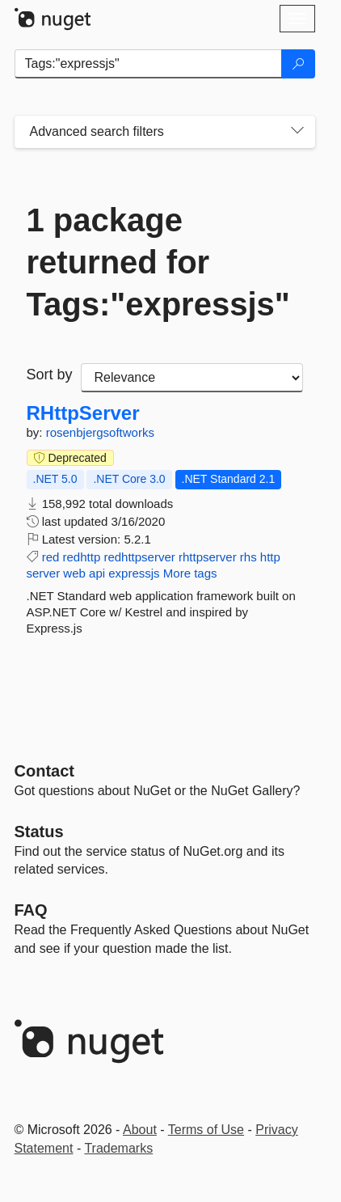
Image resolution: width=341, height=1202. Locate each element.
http (270, 557)
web (74, 573)
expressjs (133, 573)
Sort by (50, 374)
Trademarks (118, 1148)
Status (39, 831)
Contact (44, 771)
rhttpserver (208, 557)
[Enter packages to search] (148, 63)
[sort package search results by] (192, 377)
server (44, 573)
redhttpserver (139, 557)
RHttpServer (83, 413)
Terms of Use (206, 1129)
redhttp (82, 557)
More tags (190, 573)
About (140, 1129)
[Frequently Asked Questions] (31, 910)
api (97, 573)
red (51, 557)
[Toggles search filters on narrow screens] (297, 132)
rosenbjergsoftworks (100, 432)
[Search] (298, 63)
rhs (248, 557)
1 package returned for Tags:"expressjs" (158, 262)
